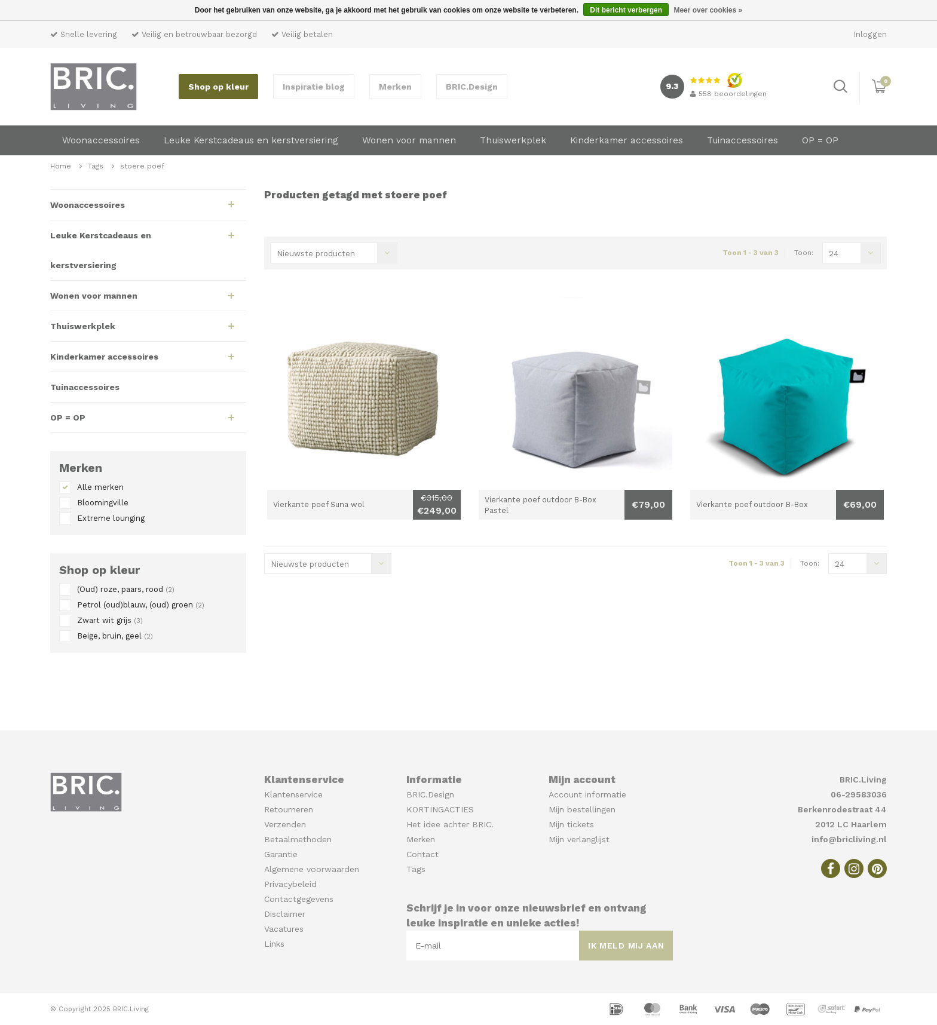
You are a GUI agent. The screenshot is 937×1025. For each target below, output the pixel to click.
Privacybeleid (290, 884)
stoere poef (142, 166)
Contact (422, 854)
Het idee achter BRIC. (450, 824)
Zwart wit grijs (110, 620)
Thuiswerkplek (513, 140)
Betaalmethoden (298, 839)
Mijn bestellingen (582, 809)
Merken (395, 86)
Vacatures (284, 929)
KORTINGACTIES (440, 809)
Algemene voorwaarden (311, 869)
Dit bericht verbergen (626, 10)
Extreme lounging (111, 518)
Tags (95, 166)
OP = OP (820, 140)
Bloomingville (102, 502)
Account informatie (587, 794)
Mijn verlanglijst (579, 839)
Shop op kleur (218, 86)
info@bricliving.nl (849, 839)
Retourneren (288, 809)
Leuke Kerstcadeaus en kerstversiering (251, 140)
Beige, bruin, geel (115, 635)
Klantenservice (293, 794)
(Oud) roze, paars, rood (125, 589)
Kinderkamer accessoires (626, 140)
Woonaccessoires (101, 140)
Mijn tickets (571, 824)
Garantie (281, 854)
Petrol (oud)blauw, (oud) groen (140, 604)
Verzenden (285, 824)
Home (60, 166)
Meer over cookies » (707, 10)
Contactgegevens (298, 899)
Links (274, 944)
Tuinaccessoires (742, 140)
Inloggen (870, 34)
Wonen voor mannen (409, 140)
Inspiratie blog (314, 86)
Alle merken (100, 487)
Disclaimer (284, 914)
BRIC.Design (472, 86)
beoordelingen (728, 94)
